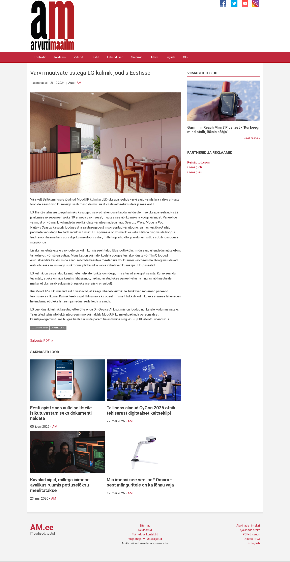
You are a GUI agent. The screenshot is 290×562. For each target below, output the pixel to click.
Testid (95, 57)
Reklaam (60, 57)
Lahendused (115, 57)
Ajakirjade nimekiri (248, 525)
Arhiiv (154, 57)
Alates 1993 (252, 538)
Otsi (185, 57)
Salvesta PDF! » (41, 341)
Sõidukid (136, 57)
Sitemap (145, 525)
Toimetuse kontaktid (145, 534)
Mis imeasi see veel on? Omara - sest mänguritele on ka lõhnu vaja (140, 482)
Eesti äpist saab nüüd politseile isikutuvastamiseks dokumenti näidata (61, 413)
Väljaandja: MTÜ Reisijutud (145, 538)
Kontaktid (40, 57)
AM (79, 82)
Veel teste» (251, 138)
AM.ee (42, 527)
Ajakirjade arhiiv (250, 530)
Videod (78, 57)
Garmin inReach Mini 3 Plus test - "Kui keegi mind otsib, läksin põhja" (223, 129)
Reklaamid (145, 530)
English (170, 57)
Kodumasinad (39, 327)
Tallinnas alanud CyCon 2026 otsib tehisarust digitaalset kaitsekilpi (141, 410)
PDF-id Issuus (251, 534)
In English (254, 543)
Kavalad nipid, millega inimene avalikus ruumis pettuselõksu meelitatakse (60, 485)
